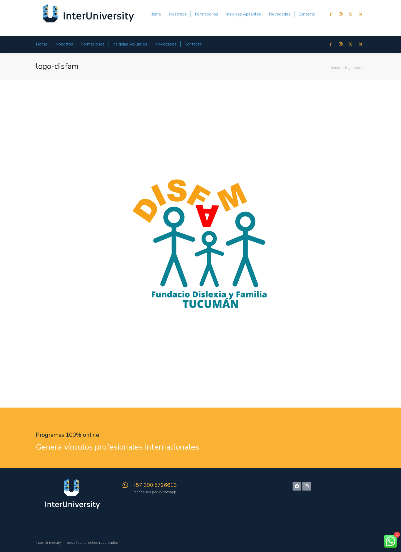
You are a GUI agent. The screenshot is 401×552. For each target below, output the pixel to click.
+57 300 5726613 (155, 485)
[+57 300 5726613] (125, 485)
